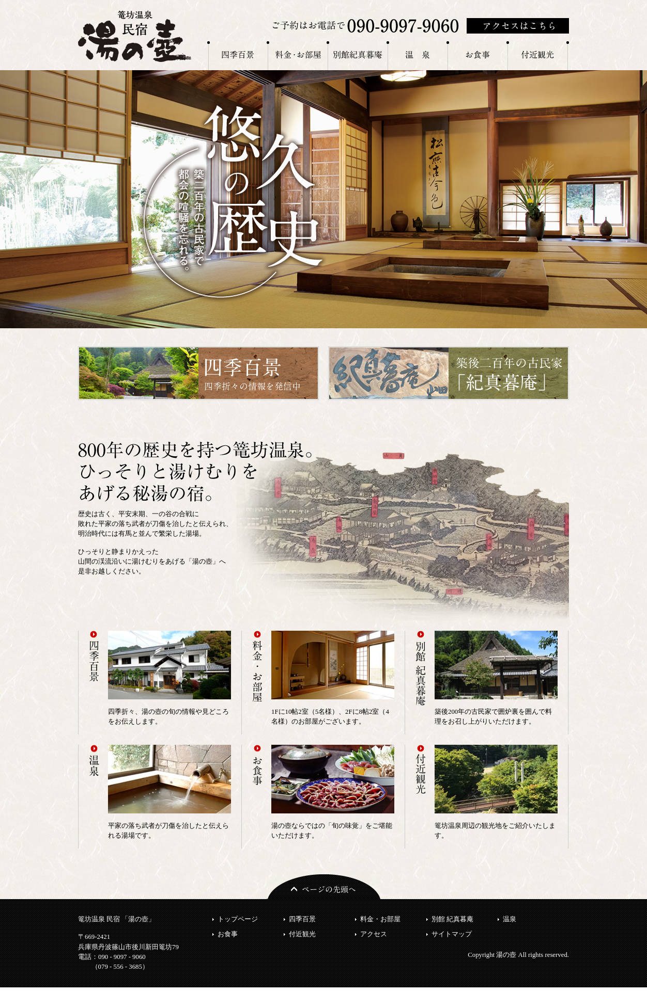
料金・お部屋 (380, 919)
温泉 (509, 919)
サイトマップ (452, 934)
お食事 (228, 934)
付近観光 (302, 934)
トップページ (238, 919)
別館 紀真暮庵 (452, 919)
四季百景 (302, 919)
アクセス (373, 934)
